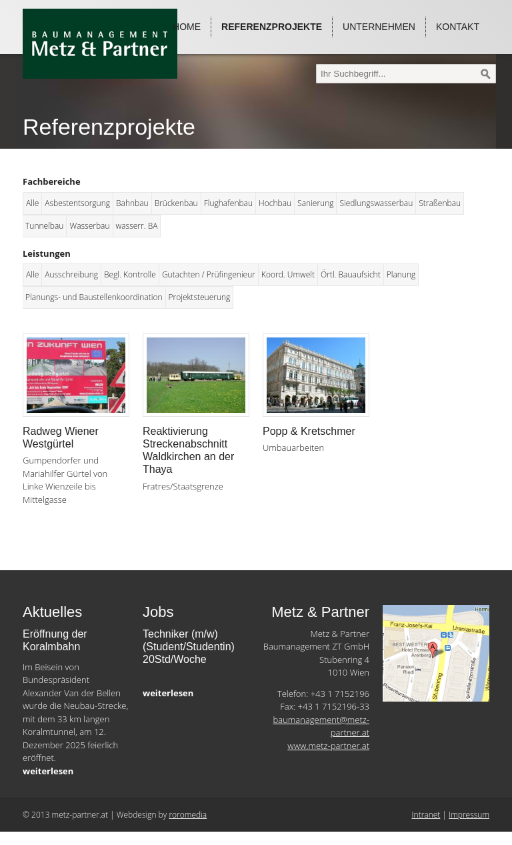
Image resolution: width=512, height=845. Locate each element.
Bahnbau (132, 203)
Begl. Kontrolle (130, 274)
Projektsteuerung (200, 297)
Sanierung (315, 203)
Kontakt (457, 26)
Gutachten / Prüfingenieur (208, 274)
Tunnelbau (44, 225)
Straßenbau (440, 203)
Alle (32, 203)
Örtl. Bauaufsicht (351, 274)
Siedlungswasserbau (376, 203)
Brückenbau (176, 203)
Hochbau (275, 203)
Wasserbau (89, 225)
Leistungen (47, 253)
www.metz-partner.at (328, 746)
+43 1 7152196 (340, 694)
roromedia (188, 814)
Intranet (426, 814)
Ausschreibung (71, 274)
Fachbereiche (52, 181)
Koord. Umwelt (288, 274)
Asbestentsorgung (77, 203)
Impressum (469, 814)
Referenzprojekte (271, 26)
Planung (401, 274)
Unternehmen (379, 26)
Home (187, 26)
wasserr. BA (137, 225)
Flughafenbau (228, 203)
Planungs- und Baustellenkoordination (94, 297)
